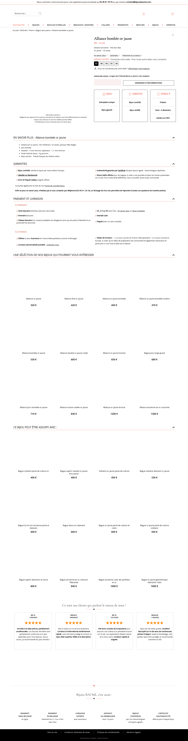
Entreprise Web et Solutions (88, 738)
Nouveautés (18, 25)
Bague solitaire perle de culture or (33, 471)
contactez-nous (52, 245)
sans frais (52, 722)
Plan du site (52, 732)
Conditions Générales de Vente (77, 732)
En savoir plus (100, 55)
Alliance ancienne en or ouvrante (154, 407)
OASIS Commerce (102, 738)
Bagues (35, 25)
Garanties (114, 55)
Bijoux (155, 25)
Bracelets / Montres (84, 25)
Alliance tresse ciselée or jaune (74, 407)
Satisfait (108, 713)
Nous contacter (138, 211)
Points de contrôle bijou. (55, 185)
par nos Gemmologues (135, 719)
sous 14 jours (107, 719)
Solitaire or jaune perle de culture (114, 471)
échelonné (52, 716)
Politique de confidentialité (108, 732)
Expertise (170, 25)
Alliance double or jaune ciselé (74, 353)
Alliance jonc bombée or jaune (33, 407)
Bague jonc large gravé (154, 353)
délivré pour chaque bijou (163, 719)
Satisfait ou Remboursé (27, 175)
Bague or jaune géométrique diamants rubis (155, 581)
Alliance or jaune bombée (114, 298)
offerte (80, 716)
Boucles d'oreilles (56, 25)
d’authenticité (163, 716)
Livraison (80, 713)
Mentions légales (134, 732)
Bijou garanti (107, 110)
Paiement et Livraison (131, 55)
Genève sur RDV (163, 118)
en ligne (25, 719)
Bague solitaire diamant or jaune (154, 471)
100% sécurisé (25, 716)
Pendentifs (123, 25)
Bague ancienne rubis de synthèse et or (114, 581)
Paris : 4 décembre (163, 110)
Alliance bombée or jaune (33, 353)
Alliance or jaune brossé (114, 407)
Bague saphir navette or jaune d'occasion (74, 472)
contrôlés (135, 716)
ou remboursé (108, 716)
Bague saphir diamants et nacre (33, 579)
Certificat (121, 170)
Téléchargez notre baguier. (139, 68)
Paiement (24, 713)
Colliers (105, 25)
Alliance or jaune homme (114, 353)
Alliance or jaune (33, 298)
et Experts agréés (136, 722)
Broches (140, 25)
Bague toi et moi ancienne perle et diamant (33, 526)
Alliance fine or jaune (73, 298)
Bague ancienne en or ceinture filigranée (74, 581)
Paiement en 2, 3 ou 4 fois (52, 719)
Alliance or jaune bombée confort (154, 298)
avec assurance (80, 719)
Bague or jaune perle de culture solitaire (154, 526)
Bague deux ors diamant (74, 525)
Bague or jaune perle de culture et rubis (114, 526)
